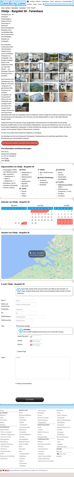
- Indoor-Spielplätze (25, 439)
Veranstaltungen (67, 1)
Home (2, 415)
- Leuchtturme (23, 429)
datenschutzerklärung (25, 474)
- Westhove (3, 453)
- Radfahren (22, 460)
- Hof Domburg (4, 451)
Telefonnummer (6, 320)
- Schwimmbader (24, 458)
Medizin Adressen (43, 436)
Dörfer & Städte (23, 448)
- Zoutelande (60, 429)
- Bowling (22, 441)
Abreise (20, 344)
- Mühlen (21, 427)
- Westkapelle (61, 427)
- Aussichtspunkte (24, 431)
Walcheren (60, 415)
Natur (20, 451)
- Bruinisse (41, 456)
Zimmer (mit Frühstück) (7, 460)
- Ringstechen (42, 427)
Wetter (40, 4)
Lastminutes (4, 463)
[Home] (27, 1)
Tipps (1, 422)
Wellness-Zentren (24, 446)
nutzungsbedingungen (15, 474)
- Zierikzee (41, 458)
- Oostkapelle (61, 422)
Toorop (40, 420)
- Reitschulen (23, 468)
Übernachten (45, 1)
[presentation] (30, 395)
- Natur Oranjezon (62, 420)
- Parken (40, 434)
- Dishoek (59, 434)
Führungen (22, 453)
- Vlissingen (60, 436)
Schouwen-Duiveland (44, 448)
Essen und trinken (43, 422)
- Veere (59, 417)
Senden (30, 404)
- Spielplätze (22, 436)
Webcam (38, 1)
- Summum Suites (5, 441)
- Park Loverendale (5, 436)
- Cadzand (60, 448)
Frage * (3, 357)
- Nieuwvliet (60, 444)
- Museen (22, 422)
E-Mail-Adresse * (6, 316)
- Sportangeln (42, 415)
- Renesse (41, 451)
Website (7, 160)
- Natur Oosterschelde (44, 460)
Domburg (32, 1)
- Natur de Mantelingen (64, 424)
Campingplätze (4, 444)
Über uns (59, 456)
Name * (3, 300)
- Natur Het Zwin (62, 451)
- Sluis (58, 446)
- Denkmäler (22, 424)
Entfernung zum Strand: (65, 185)
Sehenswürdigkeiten (25, 419)
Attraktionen (22, 434)
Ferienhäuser (4, 446)
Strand (52, 1)
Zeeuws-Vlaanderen (63, 441)
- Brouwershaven (43, 453)
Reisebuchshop (42, 441)
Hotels (2, 458)
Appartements (4, 434)
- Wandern (22, 463)
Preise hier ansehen (20, 143)
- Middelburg (60, 439)
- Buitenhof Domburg (6, 448)
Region (35, 4)
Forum (40, 439)
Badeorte (3, 419)
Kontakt (59, 461)
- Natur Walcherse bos (63, 432)
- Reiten (21, 465)
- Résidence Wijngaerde (7, 439)
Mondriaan (41, 417)
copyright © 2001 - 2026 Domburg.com (39, 474)
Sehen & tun (58, 1)
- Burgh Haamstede (44, 463)
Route (39, 431)
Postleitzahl (4, 309)
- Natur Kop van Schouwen (46, 465)
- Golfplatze (22, 470)
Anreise (20, 340)
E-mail (6, 158)
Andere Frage (22, 351)
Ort (2, 313)
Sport (20, 456)
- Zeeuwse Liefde (5, 456)
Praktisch (29, 4)
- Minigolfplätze (23, 444)
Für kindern (3, 424)
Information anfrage (24, 326)
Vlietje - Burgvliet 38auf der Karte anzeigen (37, 254)
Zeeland (40, 446)
